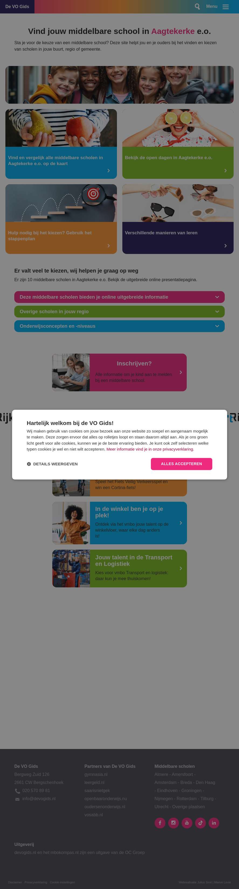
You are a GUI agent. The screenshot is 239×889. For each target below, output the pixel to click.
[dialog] (119, 444)
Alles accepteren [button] (181, 464)
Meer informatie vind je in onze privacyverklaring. (150, 449)
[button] (52, 464)
